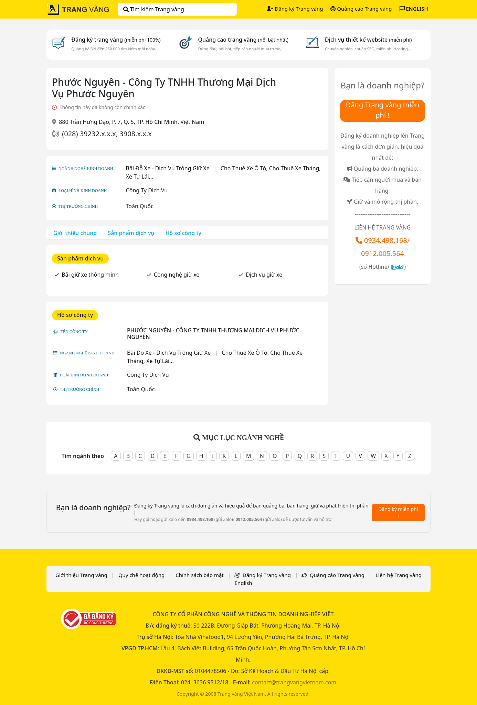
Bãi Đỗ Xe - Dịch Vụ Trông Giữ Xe (168, 168)
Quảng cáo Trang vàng (361, 8)
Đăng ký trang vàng (116, 39)
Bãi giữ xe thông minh (90, 274)
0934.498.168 (385, 240)
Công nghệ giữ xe (177, 274)
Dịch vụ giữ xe (264, 274)
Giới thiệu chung (75, 233)
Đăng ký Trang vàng (295, 8)
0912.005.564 (382, 253)
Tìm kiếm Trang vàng (153, 9)
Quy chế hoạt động (141, 575)
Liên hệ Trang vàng (398, 575)
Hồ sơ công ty (183, 233)
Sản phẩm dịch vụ (131, 233)
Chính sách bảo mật (200, 575)
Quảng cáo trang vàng (243, 39)
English (243, 582)
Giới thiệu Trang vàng (81, 575)
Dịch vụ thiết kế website (368, 39)
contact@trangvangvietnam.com (294, 682)
